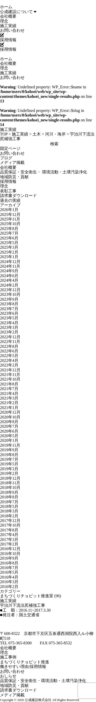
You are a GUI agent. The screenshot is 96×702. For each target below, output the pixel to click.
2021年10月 (10, 379)
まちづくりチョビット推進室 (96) (30, 596)
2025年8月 (9, 228)
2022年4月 (9, 360)
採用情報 (8, 181)
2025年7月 (9, 233)
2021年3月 (9, 398)
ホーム (6, 7)
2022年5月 (9, 355)
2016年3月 (9, 582)
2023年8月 (9, 304)
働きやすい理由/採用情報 (23, 666)
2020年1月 (9, 440)
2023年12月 (10, 290)
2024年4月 (9, 280)
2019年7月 (9, 459)
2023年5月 (9, 318)
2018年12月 (10, 478)
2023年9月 (9, 299)
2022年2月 (9, 365)
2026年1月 (9, 209)
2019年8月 (9, 455)
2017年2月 (9, 544)
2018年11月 (10, 483)
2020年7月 (9, 426)
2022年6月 (9, 351)
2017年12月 (10, 520)
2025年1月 (9, 257)
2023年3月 (9, 327)
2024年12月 (10, 261)
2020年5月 (9, 436)
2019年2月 (9, 473)
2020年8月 (9, 422)
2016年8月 (9, 563)
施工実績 (8, 26)
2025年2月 (9, 252)
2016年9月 (9, 558)
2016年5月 (9, 572)
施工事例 (8, 657)
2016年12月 (10, 549)
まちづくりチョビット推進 (24, 662)
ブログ (6, 158)
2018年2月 (9, 516)
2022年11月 (10, 341)
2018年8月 (9, 497)
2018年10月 (10, 487)
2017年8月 (9, 530)
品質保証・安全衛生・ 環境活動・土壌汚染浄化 (43, 172)
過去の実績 (10, 200)
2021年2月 (9, 403)
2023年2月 (9, 332)
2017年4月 (9, 534)
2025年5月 (9, 242)
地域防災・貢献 (14, 177)
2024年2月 (9, 285)
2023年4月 (9, 323)
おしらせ (8, 676)
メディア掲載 (12, 162)
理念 (4, 21)
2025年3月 (9, 247)
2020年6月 (9, 431)
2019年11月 (10, 445)
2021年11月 (10, 374)
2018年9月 (9, 492)
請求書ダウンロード (18, 195)
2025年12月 (10, 214)
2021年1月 (9, 407)
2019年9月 (9, 450)
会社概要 (8, 16)
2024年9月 (9, 271)
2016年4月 (9, 577)
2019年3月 (9, 469)
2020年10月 (10, 417)
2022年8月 (9, 346)
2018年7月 (9, 502)
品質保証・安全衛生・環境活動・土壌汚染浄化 (43, 680)
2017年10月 (10, 525)
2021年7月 (9, 388)
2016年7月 (9, 567)
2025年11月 (10, 219)
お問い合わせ (12, 30)
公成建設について (18, 11)
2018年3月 (9, 511)
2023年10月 (10, 294)
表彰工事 (8, 191)
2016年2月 (9, 586)
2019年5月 (9, 464)
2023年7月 (9, 309)
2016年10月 (10, 553)
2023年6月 (9, 313)
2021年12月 (10, 370)
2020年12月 (10, 412)
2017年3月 (9, 539)
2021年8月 (9, 384)
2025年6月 (9, 238)
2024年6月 (9, 276)
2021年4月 (9, 393)
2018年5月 (9, 506)
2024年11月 (10, 266)
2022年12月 (10, 337)
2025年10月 (10, 224)
